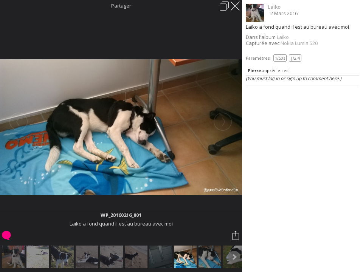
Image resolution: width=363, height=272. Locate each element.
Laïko (274, 6)
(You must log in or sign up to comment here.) (293, 78)
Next (234, 257)
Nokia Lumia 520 (299, 43)
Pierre (254, 70)
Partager (121, 5)
